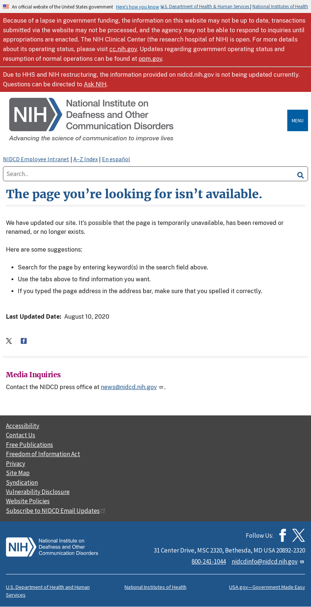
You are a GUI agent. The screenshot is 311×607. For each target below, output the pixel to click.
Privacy (15, 464)
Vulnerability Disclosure (38, 492)
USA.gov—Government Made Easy (267, 587)
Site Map (18, 473)
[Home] (146, 120)
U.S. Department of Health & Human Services (205, 6)
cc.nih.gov (123, 49)
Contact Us (20, 435)
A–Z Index (85, 159)
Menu (298, 120)
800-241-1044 (209, 561)
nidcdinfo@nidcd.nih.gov (268, 561)
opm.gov (150, 58)
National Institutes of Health (280, 6)
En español (116, 159)
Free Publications (29, 445)
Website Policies (28, 501)
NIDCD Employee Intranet (36, 159)
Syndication (22, 482)
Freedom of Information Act (43, 454)
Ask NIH (95, 84)
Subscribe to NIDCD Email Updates (56, 511)
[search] (300, 173)
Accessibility (22, 426)
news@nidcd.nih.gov (132, 387)
